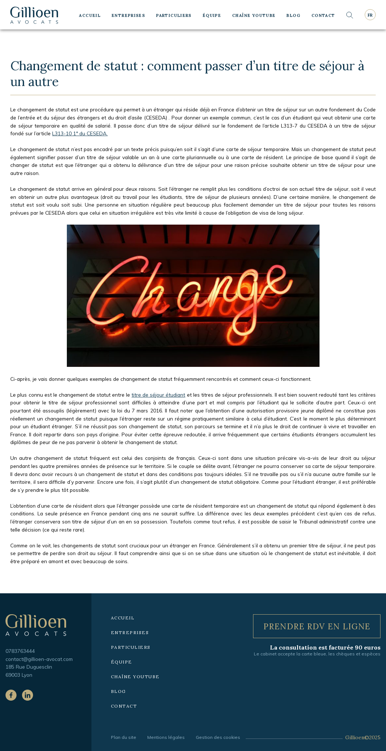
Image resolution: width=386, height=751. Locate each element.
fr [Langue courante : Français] (370, 15)
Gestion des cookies (218, 737)
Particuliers (174, 15)
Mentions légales (166, 737)
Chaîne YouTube (253, 15)
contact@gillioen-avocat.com (39, 659)
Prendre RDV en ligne (316, 626)
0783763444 (20, 651)
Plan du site (123, 737)
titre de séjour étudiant (158, 394)
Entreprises (128, 15)
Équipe (212, 15)
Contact (323, 15)
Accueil (90, 15)
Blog (293, 15)
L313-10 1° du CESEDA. (80, 133)
